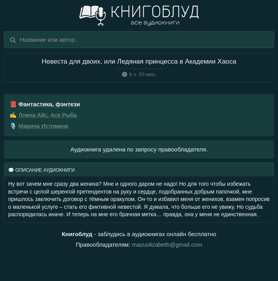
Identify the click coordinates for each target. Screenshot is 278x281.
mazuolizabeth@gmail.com (167, 244)
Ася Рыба (63, 115)
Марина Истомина (43, 126)
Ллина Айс (32, 115)
